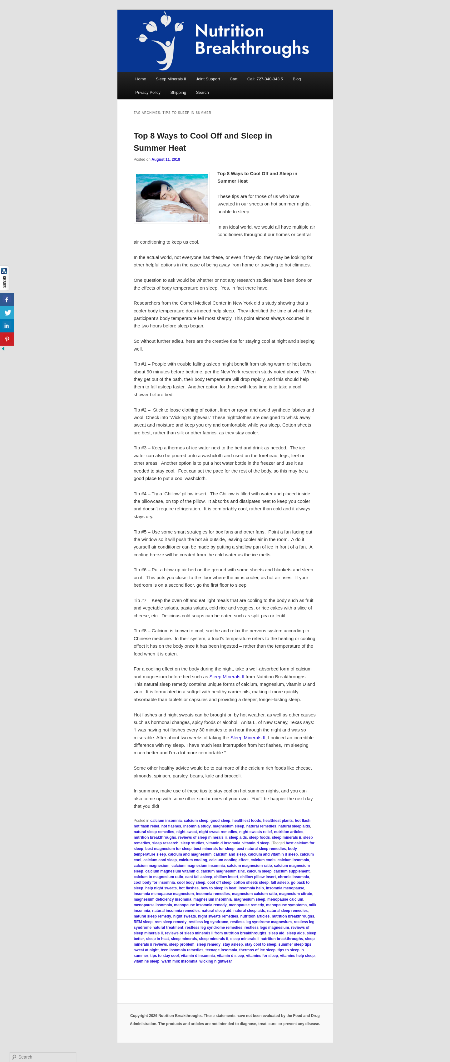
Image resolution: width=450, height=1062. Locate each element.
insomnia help (251, 888)
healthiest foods (246, 820)
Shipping (178, 92)
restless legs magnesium (267, 927)
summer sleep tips (295, 944)
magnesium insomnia (212, 899)
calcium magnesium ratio (249, 865)
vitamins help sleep (297, 955)
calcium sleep (196, 820)
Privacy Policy (148, 92)
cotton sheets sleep (251, 882)
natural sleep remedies (154, 832)
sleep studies (192, 843)
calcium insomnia (166, 820)
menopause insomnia (153, 905)
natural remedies (261, 826)
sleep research (165, 843)
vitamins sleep (147, 961)
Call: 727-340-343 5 (265, 79)
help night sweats (161, 888)
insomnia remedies (213, 894)
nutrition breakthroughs (155, 837)
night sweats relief (255, 832)
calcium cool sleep (160, 860)
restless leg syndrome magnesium (261, 922)
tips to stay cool (164, 955)
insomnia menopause (285, 888)
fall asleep (280, 882)
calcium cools (263, 860)
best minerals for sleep (214, 849)
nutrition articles (288, 832)
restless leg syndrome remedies (213, 927)
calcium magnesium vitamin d (172, 871)
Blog (297, 79)
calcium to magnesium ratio (158, 877)
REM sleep (143, 922)
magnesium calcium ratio (254, 894)
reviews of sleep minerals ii (202, 837)
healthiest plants (278, 820)
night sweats (184, 916)
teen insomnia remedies (182, 950)
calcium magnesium (152, 865)
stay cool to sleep (260, 944)
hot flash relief (146, 826)
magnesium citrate (295, 894)
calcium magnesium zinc (223, 871)
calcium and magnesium (189, 854)
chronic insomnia (293, 877)
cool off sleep (219, 882)
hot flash (302, 820)
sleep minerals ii (286, 837)
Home (140, 79)
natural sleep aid (216, 910)
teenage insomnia (221, 950)
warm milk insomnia (179, 961)
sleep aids (238, 837)
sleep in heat (157, 939)
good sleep (220, 820)
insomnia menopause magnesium (164, 894)
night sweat (186, 832)
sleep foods (259, 837)
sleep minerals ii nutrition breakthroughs (266, 939)
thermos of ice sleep (257, 950)
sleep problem (181, 944)
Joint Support (208, 79)
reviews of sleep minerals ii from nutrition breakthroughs (215, 933)
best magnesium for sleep (168, 849)
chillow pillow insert (258, 877)
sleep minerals (184, 939)
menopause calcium (285, 899)
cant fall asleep (198, 877)
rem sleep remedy (170, 922)
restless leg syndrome (208, 922)
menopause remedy (246, 905)
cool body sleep (191, 882)
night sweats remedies (218, 916)
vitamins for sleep (262, 955)
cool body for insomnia (154, 882)
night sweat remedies (218, 832)
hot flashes (171, 826)
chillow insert (226, 877)
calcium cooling (193, 860)
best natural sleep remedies (261, 849)
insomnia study (197, 826)
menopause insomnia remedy (200, 905)
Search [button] (202, 92)
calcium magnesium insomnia (198, 865)
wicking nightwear (216, 961)
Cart (234, 79)
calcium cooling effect (229, 860)
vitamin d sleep (256, 843)
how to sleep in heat (219, 888)
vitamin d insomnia (223, 843)
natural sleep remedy (152, 916)
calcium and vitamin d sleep (273, 854)
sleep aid (276, 933)
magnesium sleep (228, 826)
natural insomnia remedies (176, 910)
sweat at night (146, 950)
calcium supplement (291, 871)
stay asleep (233, 944)
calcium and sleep (230, 854)
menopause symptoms (286, 905)
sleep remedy (208, 944)
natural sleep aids (294, 826)
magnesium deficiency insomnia (162, 899)
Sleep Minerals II (171, 79)
